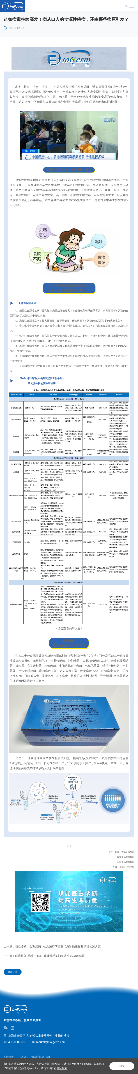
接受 (121, 1066)
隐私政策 (62, 1068)
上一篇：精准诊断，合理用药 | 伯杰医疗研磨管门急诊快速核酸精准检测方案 (52, 946)
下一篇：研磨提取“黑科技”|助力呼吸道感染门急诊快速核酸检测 (44, 956)
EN (48, 1056)
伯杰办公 (24, 1056)
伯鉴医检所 (37, 1056)
